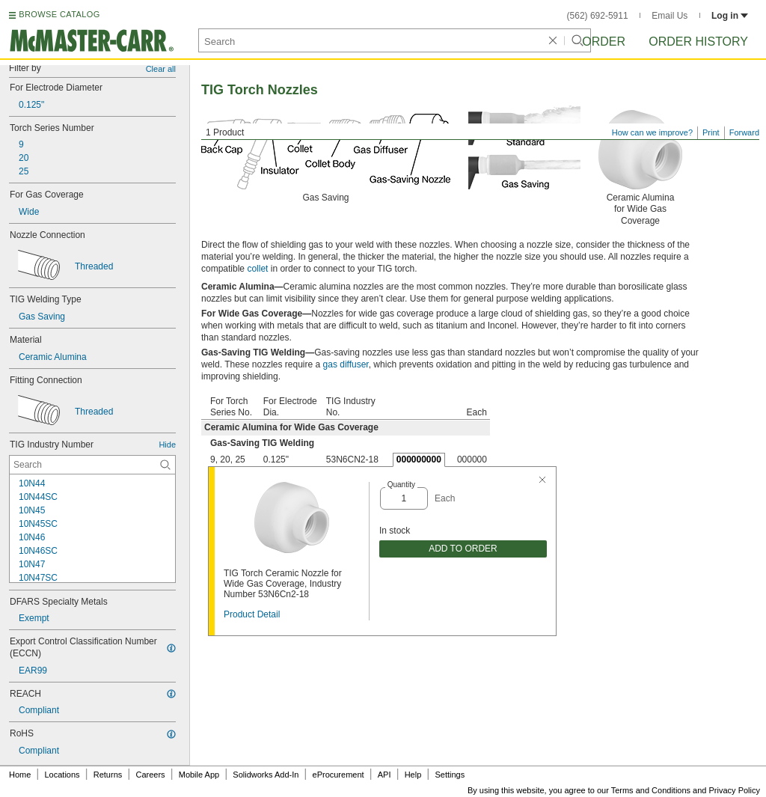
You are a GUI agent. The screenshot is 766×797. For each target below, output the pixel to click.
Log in (729, 15)
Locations (62, 774)
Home (20, 774)
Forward (744, 132)
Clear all (161, 68)
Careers (150, 774)
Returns (108, 774)
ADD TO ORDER (463, 548)
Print (711, 132)
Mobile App (199, 774)
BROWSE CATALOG (59, 14)
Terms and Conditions (650, 790)
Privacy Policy (734, 790)
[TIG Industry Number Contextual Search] (92, 464)
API (384, 774)
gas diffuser (346, 364)
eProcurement (338, 774)
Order (603, 41)
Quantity (401, 484)
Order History (698, 41)
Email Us (669, 15)
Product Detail (252, 614)
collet (257, 268)
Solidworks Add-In (265, 774)
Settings (450, 774)
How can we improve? (652, 132)
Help (413, 774)
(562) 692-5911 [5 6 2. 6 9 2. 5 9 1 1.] (597, 15)
